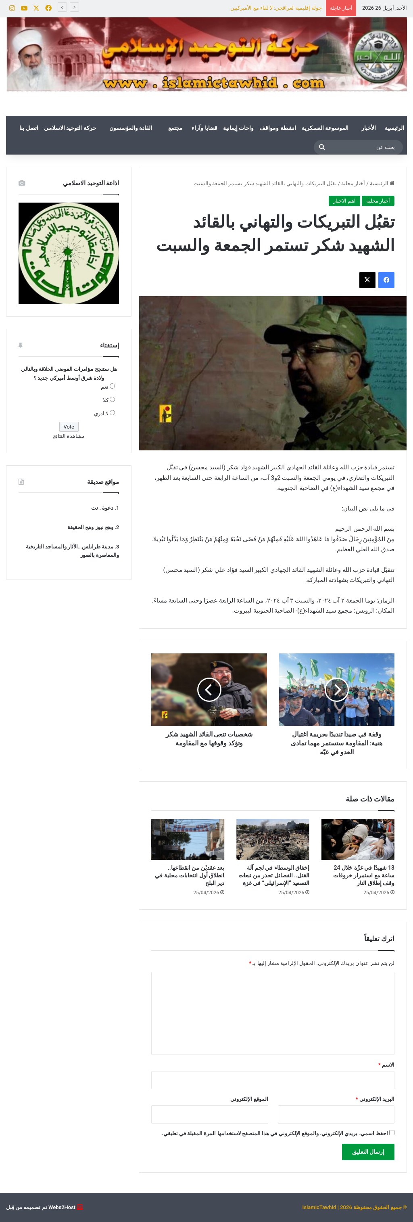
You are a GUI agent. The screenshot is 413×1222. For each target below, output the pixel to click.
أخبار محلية (353, 183)
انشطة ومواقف (277, 128)
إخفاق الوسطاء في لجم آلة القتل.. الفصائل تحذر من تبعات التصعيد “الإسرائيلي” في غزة (273, 875)
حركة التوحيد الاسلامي (70, 128)
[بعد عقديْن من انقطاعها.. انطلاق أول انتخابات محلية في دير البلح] (187, 839)
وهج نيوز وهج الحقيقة (90, 527)
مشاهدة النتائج (69, 436)
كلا (105, 400)
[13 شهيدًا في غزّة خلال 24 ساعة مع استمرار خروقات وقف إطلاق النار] (357, 839)
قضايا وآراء (204, 128)
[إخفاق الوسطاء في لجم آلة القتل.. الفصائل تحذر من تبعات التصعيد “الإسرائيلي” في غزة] (272, 839)
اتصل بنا (28, 128)
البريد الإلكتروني (375, 1099)
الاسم (386, 1065)
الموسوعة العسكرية (325, 128)
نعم (104, 387)
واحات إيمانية (238, 128)
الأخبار (368, 128)
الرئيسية (394, 128)
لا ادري (101, 413)
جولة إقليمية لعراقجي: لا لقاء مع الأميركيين (276, 8)
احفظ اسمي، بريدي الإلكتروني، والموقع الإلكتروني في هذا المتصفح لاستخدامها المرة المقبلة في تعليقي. (275, 1133)
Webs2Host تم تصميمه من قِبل (40, 1207)
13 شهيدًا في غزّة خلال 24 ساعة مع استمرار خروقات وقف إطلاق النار (363, 875)
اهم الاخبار (344, 201)
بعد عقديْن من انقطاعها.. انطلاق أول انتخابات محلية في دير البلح (189, 875)
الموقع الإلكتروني (249, 1099)
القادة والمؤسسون (130, 128)
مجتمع (175, 128)
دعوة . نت (102, 508)
